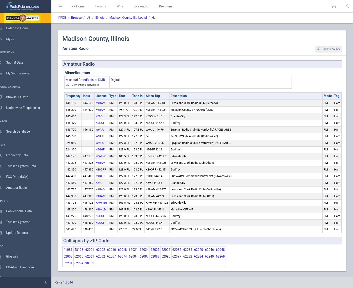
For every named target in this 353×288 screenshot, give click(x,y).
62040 (205, 249)
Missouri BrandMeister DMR (91, 80)
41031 (74, 249)
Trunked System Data (21, 166)
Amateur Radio (17, 188)
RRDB (69, 17)
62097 (183, 256)
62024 (150, 249)
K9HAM (107, 103)
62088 (161, 256)
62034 (183, 249)
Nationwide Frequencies (23, 108)
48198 (85, 249)
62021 (139, 249)
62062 (107, 256)
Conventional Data (19, 211)
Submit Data (15, 63)
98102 (96, 263)
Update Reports (17, 233)
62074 (128, 256)
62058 (74, 256)
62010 (117, 249)
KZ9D (105, 182)
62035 (194, 249)
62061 (96, 256)
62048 (226, 249)
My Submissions (18, 73)
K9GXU (106, 176)
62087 (150, 256)
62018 (128, 249)
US (95, 17)
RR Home (84, 6)
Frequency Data (17, 155)
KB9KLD (107, 209)
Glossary (12, 257)
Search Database (18, 132)
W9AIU (106, 129)
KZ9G (105, 116)
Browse (83, 17)
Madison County (127, 17)
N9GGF (106, 122)
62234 (205, 256)
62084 (139, 256)
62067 (117, 256)
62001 (96, 249)
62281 (74, 263)
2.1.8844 (73, 282)
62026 (172, 249)
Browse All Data (17, 97)
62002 (107, 249)
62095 (172, 256)
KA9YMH (107, 202)
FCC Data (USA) (17, 177)
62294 (85, 263)
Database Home (17, 28)
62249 (215, 256)
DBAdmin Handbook (20, 267)
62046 (215, 249)
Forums (107, 6)
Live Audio (147, 6)
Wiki (126, 6)
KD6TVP (107, 156)
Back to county (328, 49)
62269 (226, 256)
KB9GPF (107, 169)
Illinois (106, 17)
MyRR (10, 39)
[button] (334, 6)
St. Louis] (146, 17)
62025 (161, 249)
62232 (194, 256)
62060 (85, 256)
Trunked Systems (18, 222)
